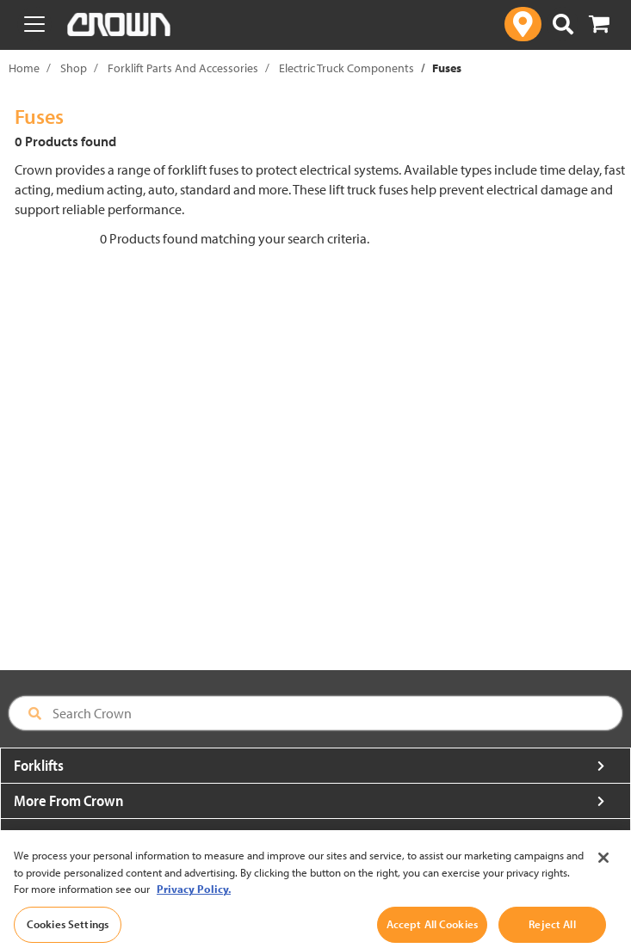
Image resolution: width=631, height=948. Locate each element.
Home (24, 68)
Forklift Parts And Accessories (183, 68)
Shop (73, 68)
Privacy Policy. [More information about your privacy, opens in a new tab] (194, 907)
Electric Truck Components (346, 68)
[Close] (603, 876)
